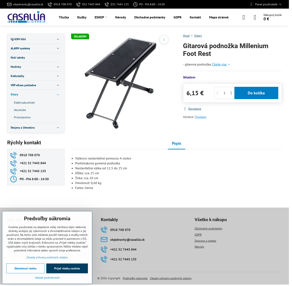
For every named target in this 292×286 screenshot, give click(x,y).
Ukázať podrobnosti (47, 277)
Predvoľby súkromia (135, 278)
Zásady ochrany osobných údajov (171, 278)
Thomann (200, 117)
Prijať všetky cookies (67, 268)
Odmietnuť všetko (25, 268)
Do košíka (256, 93)
